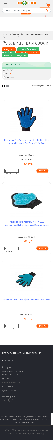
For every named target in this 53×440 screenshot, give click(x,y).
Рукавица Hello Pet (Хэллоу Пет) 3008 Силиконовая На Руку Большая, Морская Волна (26, 223)
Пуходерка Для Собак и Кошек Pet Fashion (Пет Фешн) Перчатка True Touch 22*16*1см (26, 142)
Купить (42, 170)
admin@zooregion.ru (11, 382)
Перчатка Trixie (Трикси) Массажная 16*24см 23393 (26, 299)
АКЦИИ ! (9, 49)
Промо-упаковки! (28, 52)
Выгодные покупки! (15, 55)
